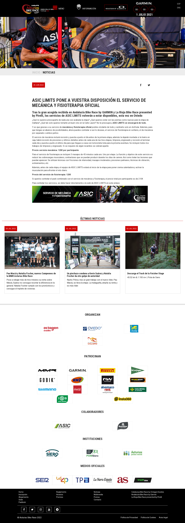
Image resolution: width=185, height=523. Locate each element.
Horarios (59, 495)
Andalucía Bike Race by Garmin (143, 495)
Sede (21, 500)
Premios (59, 497)
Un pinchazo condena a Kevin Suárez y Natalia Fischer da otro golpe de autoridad (89, 274)
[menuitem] (115, 8)
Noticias (97, 492)
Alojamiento (24, 497)
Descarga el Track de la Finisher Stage (145, 273)
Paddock (22, 502)
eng (179, 8)
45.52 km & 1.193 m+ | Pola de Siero (143, 277)
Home (21, 492)
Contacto (97, 500)
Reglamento (61, 492)
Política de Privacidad (129, 517)
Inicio (36, 72)
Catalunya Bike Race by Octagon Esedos (147, 492)
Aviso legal (163, 517)
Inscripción (23, 495)
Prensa (97, 497)
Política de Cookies (148, 517)
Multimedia (98, 495)
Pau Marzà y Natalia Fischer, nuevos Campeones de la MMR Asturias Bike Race (31, 274)
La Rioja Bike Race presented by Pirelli (146, 497)
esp (179, 4)
